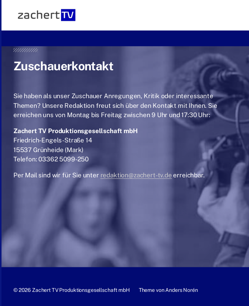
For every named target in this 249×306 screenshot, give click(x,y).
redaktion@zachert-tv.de (136, 175)
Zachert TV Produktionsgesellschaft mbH (81, 290)
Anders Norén (181, 290)
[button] (232, 15)
